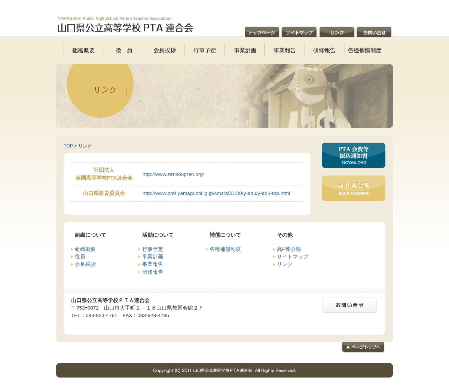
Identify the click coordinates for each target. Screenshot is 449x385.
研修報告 (152, 272)
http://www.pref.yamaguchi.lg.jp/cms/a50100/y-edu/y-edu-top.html (216, 193)
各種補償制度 (225, 249)
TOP (68, 146)
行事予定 (152, 249)
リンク (285, 264)
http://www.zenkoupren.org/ (173, 174)
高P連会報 (289, 249)
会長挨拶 (85, 264)
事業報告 (152, 264)
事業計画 (152, 257)
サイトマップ (292, 257)
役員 (80, 257)
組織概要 (85, 249)
